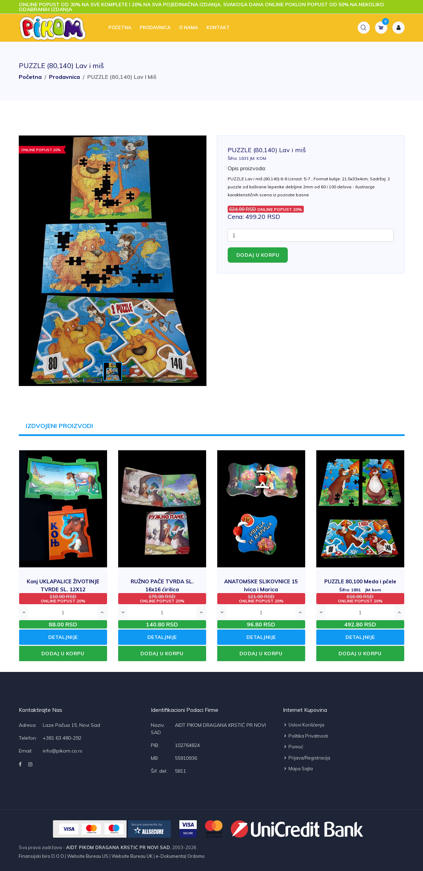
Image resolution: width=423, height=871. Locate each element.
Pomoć (293, 746)
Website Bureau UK (132, 856)
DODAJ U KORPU (62, 653)
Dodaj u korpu (257, 255)
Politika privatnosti (305, 736)
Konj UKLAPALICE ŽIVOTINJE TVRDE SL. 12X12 (63, 589)
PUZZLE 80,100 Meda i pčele (360, 585)
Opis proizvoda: (247, 168)
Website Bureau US (87, 856)
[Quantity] (311, 235)
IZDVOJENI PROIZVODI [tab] (59, 426)
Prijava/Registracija (306, 758)
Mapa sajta (298, 768)
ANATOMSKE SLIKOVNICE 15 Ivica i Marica (261, 589)
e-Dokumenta (170, 856)
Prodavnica (155, 28)
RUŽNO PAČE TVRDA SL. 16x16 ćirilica (162, 589)
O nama (188, 28)
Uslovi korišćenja (303, 725)
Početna (119, 28)
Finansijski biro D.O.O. (42, 856)
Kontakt (218, 28)
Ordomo (195, 856)
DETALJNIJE (63, 637)
